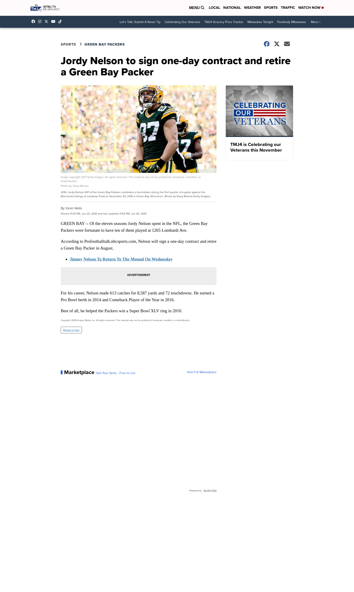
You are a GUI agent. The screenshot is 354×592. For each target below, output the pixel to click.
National (232, 7)
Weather (252, 7)
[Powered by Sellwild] (210, 490)
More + (316, 22)
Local (214, 7)
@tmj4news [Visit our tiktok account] (61, 21)
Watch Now (311, 7)
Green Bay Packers (104, 44)
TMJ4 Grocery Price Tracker (223, 22)
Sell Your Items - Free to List (115, 373)
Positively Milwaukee (291, 22)
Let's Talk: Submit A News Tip (140, 22)
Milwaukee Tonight (260, 22)
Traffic (288, 7)
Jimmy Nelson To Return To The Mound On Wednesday (121, 259)
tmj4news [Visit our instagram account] (41, 21)
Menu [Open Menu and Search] (196, 8)
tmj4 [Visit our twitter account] (47, 21)
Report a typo (71, 330)
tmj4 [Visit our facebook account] (34, 21)
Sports (271, 7)
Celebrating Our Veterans (182, 22)
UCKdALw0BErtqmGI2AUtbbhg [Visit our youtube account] (54, 21)
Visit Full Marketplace (202, 372)
